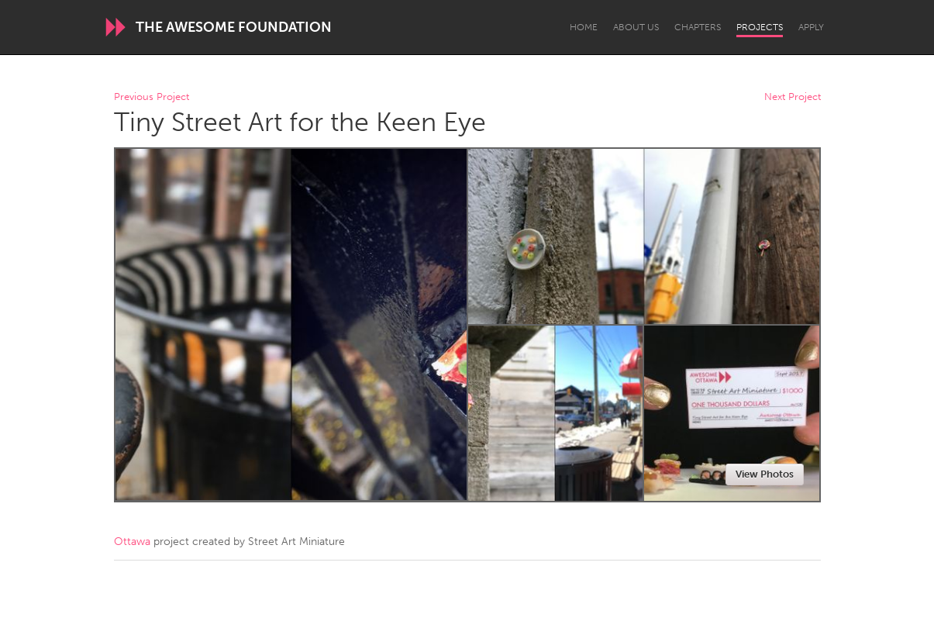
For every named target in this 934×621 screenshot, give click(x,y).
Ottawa (132, 541)
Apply (811, 27)
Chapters (697, 27)
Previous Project (151, 97)
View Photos (765, 474)
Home (584, 27)
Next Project (792, 97)
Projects (759, 27)
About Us (636, 27)
